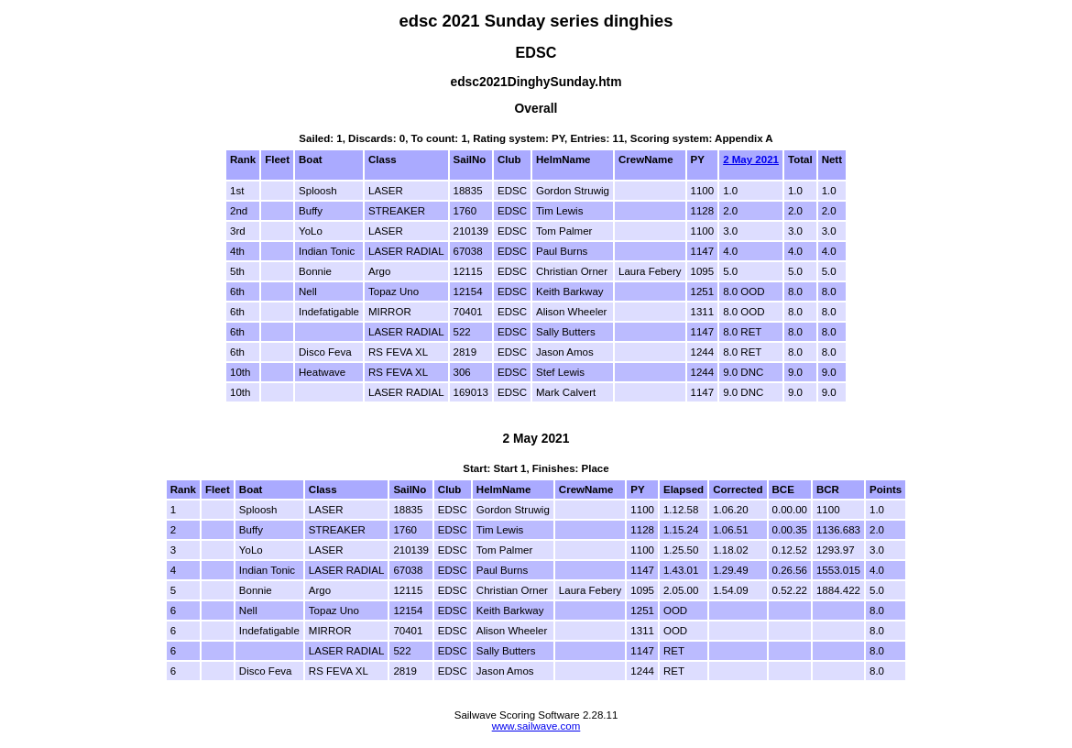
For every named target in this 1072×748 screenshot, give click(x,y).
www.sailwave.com (536, 726)
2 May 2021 (751, 159)
